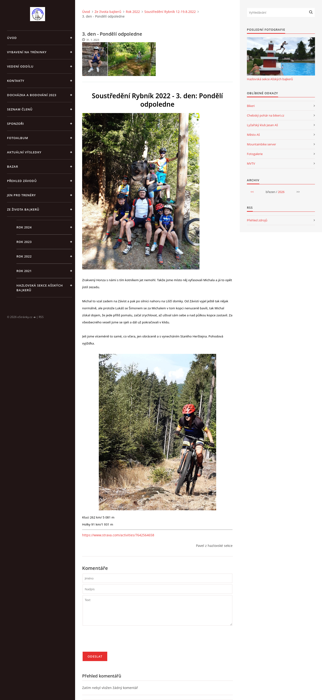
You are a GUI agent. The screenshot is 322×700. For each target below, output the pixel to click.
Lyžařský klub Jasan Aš (262, 125)
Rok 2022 (24, 256)
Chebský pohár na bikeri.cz (265, 115)
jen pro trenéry (21, 195)
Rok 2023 (24, 242)
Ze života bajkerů (23, 209)
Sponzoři (15, 123)
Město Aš (253, 134)
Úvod (12, 38)
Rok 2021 (24, 271)
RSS (41, 317)
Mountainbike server (261, 144)
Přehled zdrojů (257, 220)
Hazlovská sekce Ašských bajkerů (39, 287)
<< (252, 192)
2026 (281, 192)
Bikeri (251, 106)
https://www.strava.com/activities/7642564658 (118, 535)
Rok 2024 (24, 227)
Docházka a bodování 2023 (31, 95)
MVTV (251, 163)
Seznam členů (20, 109)
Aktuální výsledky (24, 152)
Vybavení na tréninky (27, 52)
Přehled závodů (22, 181)
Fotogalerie (255, 154)
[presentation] (118, 641)
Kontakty (15, 81)
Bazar (12, 166)
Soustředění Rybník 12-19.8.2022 (170, 11)
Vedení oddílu (20, 66)
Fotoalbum (17, 138)
